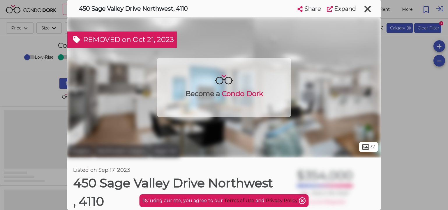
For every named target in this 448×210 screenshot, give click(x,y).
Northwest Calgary (122, 151)
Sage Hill (165, 151)
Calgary (80, 151)
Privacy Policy (282, 200)
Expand (341, 8)
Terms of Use (239, 200)
